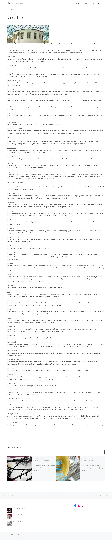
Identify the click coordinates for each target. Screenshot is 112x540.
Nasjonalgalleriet (12, 342)
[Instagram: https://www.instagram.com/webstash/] (79, 505)
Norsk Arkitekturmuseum (14, 359)
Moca (8, 300)
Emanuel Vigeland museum (14, 128)
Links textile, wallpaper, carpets (42, 461)
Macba (9, 274)
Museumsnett (11, 335)
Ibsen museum (11, 193)
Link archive (18, 10)
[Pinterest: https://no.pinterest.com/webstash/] (82, 506)
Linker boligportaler (87, 461)
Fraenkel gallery (11, 148)
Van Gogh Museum (12, 414)
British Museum (11, 89)
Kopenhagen (10, 211)
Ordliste (34, 248)
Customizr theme (29, 537)
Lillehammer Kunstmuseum (14, 252)
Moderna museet (12, 309)
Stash (13, 534)
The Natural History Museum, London (17, 390)
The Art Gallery (11, 383)
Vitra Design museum (13, 422)
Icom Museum (11, 202)
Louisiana (10, 263)
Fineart (9, 137)
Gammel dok (10, 163)
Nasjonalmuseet (12, 351)
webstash (11, 21)
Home (8, 10)
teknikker (82, 144)
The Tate (10, 405)
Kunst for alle (11, 228)
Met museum (11, 285)
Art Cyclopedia (11, 65)
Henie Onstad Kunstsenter (15, 183)
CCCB (9, 98)
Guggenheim (10, 172)
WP (14, 537)
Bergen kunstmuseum (13, 81)
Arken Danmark (11, 57)
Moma (9, 318)
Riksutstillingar (11, 368)
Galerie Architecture (13, 156)
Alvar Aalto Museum (12, 48)
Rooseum (10, 375)
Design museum (11, 122)
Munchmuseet (11, 327)
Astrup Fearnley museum (14, 72)
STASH (12, 10)
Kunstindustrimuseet (13, 237)
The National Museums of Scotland (17, 399)
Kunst (9, 220)
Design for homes (12, 113)
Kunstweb (10, 246)
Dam (8, 104)
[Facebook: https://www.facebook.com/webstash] (75, 505)
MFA (8, 292)
